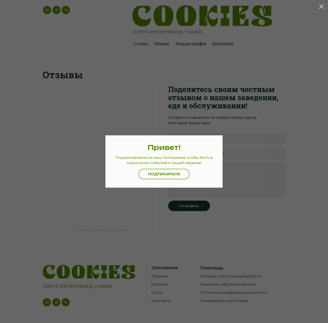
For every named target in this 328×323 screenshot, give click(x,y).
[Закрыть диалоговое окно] (321, 6)
